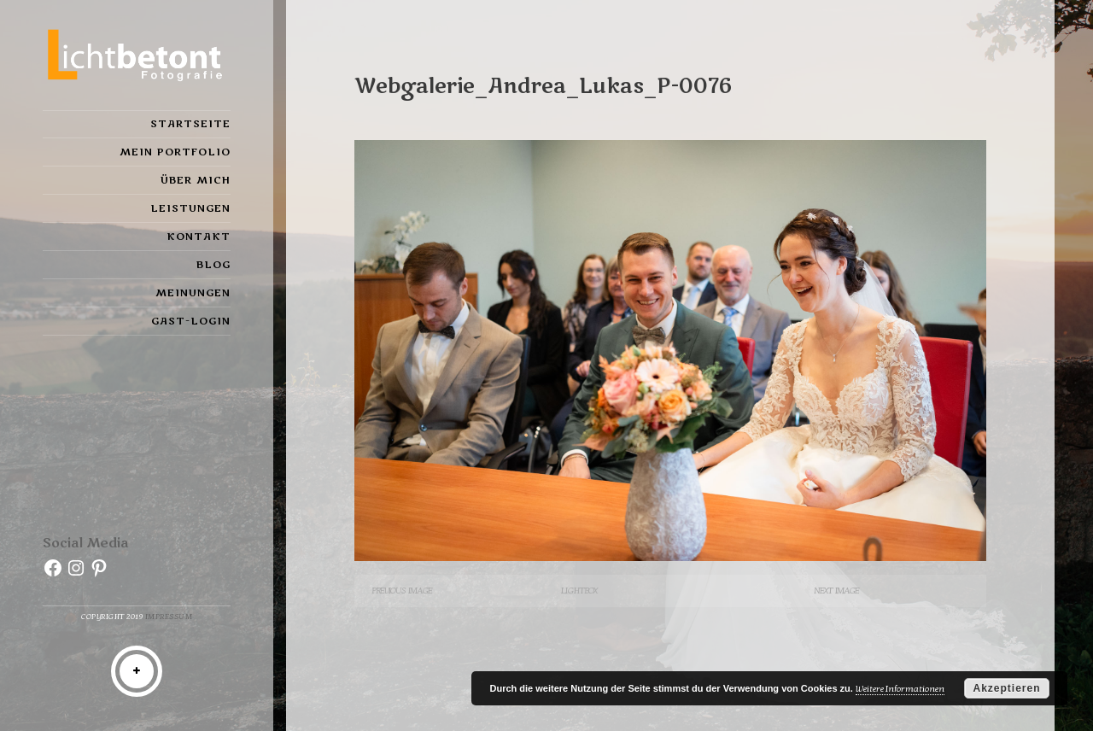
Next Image (836, 590)
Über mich (196, 180)
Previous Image (401, 590)
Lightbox (579, 590)
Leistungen (190, 208)
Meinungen (193, 293)
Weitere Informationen (900, 688)
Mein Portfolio (175, 152)
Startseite (190, 124)
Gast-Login (191, 321)
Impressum (169, 617)
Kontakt (199, 236)
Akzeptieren (1006, 688)
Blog (213, 265)
